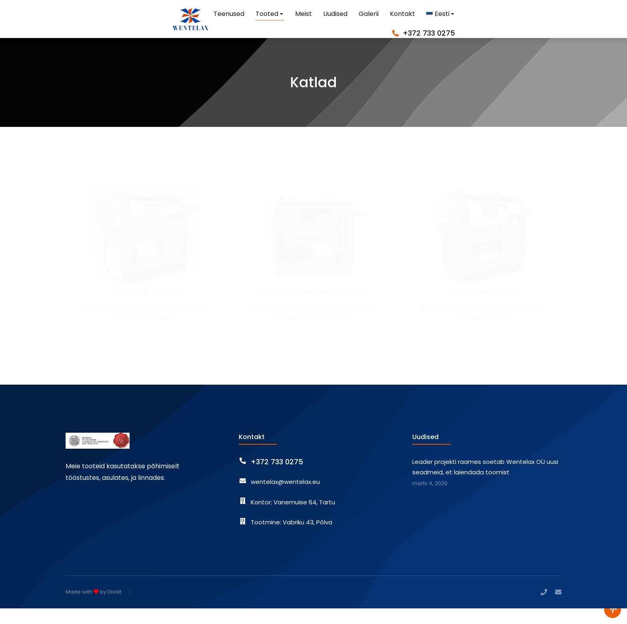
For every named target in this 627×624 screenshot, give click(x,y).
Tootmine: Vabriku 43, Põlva (291, 538)
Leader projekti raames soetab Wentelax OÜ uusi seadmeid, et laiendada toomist (485, 483)
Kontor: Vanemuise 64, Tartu (293, 518)
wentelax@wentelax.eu (285, 498)
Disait (115, 608)
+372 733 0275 (535, 24)
